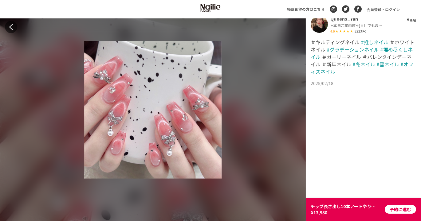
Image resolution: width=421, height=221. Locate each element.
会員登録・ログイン (383, 9)
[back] (11, 27)
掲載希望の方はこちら (306, 9)
